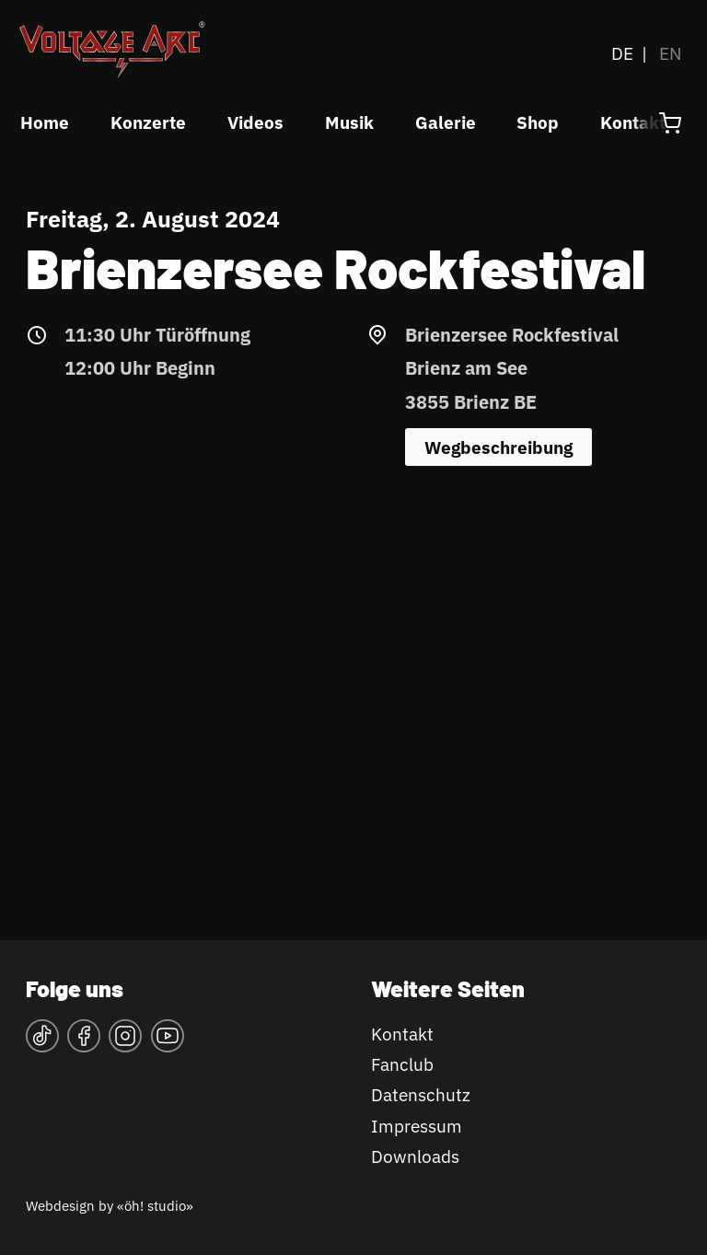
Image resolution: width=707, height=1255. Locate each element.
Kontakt (402, 1034)
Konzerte (148, 122)
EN (670, 53)
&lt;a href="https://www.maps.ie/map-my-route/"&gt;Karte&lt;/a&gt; (353, 676)
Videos (255, 122)
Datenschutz (420, 1095)
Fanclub (402, 1064)
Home (44, 122)
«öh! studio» (155, 1205)
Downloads (415, 1156)
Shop (537, 122)
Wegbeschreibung (498, 447)
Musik (349, 122)
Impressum (416, 1126)
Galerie (445, 122)
